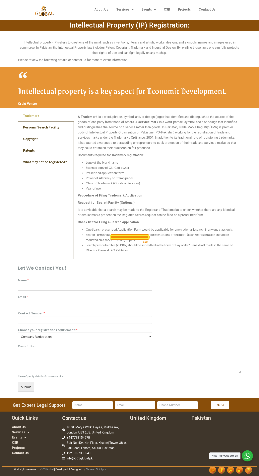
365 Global (47, 469)
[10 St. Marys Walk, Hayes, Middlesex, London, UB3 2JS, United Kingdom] (159, 444)
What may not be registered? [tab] (45, 162)
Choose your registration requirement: (48, 330)
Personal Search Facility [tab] (41, 127)
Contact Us (207, 9)
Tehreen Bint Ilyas (96, 469)
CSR (167, 9)
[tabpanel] (157, 184)
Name (23, 280)
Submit (26, 387)
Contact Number (31, 313)
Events (149, 9)
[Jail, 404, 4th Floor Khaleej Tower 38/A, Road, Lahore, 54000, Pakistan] (219, 444)
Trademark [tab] (31, 116)
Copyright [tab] (30, 139)
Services (125, 9)
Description (26, 346)
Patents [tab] (29, 150)
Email (23, 296)
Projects (184, 9)
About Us (101, 9)
